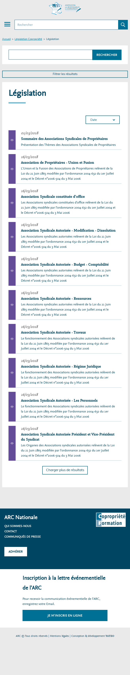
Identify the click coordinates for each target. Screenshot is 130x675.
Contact (10, 531)
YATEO (110, 636)
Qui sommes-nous (17, 526)
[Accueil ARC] (65, 8)
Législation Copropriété (28, 39)
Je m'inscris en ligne (65, 615)
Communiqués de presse (22, 536)
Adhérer (15, 551)
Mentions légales (59, 636)
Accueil (6, 39)
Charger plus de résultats (65, 470)
